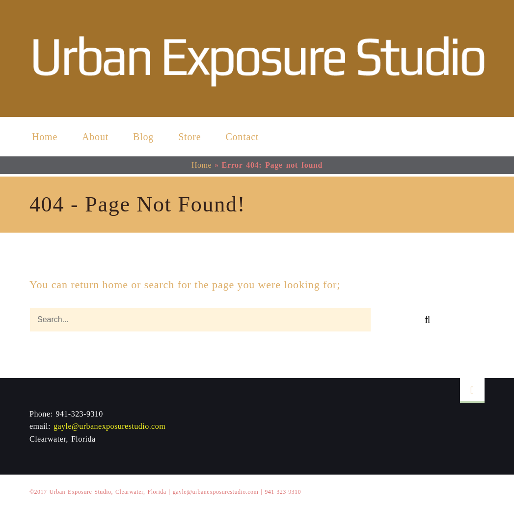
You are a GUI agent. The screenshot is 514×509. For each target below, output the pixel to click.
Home (44, 136)
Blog (143, 136)
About (95, 136)
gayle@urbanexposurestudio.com (109, 426)
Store (189, 136)
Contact (242, 136)
